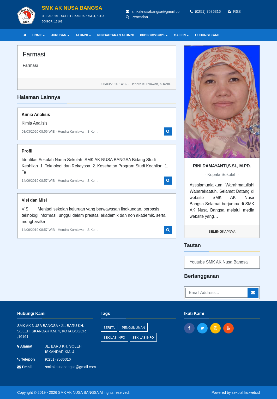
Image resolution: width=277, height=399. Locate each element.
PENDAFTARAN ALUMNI (115, 35)
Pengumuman (133, 328)
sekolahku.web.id (246, 392)
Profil (27, 151)
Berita (109, 328)
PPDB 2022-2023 (154, 35)
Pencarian (137, 17)
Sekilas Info (143, 337)
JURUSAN (60, 35)
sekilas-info (114, 337)
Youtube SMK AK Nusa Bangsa (219, 262)
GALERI (181, 35)
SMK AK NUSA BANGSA (78, 392)
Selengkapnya (222, 231)
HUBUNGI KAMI (207, 35)
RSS (234, 11)
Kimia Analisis (36, 114)
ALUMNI (83, 35)
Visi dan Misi (34, 200)
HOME (38, 35)
